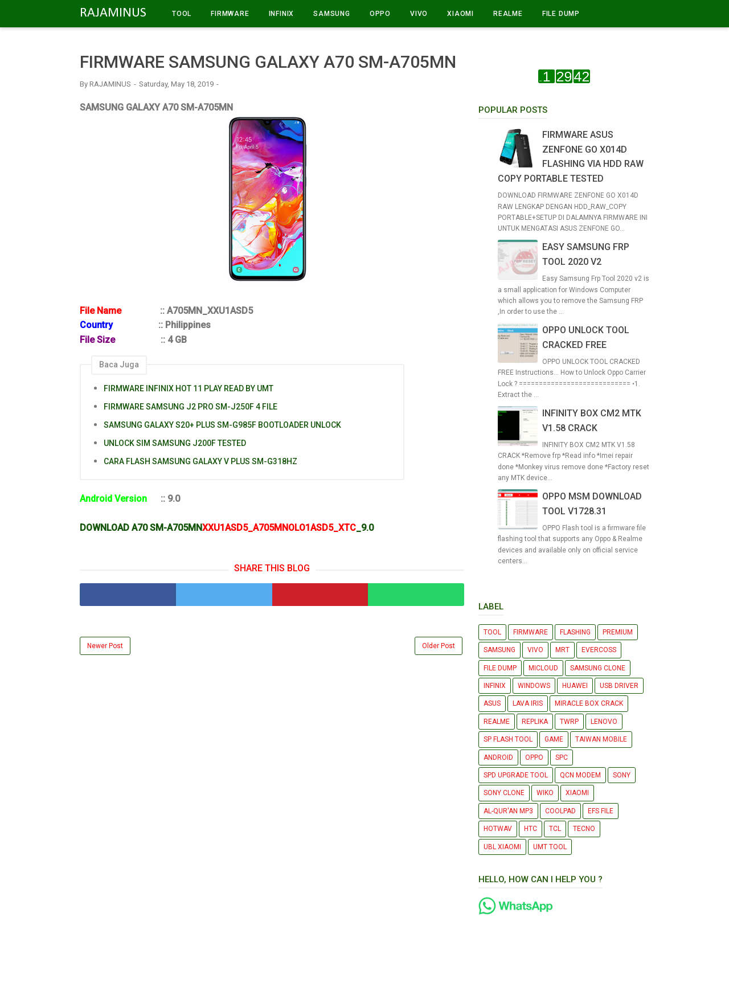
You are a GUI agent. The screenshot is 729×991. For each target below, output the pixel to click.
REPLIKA (535, 722)
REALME (508, 14)
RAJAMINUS (113, 13)
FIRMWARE (230, 14)
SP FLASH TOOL (508, 739)
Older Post (438, 646)
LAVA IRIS (528, 703)
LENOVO (604, 722)
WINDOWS (534, 686)
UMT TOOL (550, 847)
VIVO (419, 14)
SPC (561, 757)
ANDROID (498, 757)
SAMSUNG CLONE (597, 668)
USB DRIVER (619, 686)
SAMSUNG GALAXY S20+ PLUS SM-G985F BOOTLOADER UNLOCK (222, 424)
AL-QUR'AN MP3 (508, 811)
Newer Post (105, 646)
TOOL (181, 14)
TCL (555, 829)
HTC (530, 829)
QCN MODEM (580, 775)
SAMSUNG (331, 14)
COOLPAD (560, 811)
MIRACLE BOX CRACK (589, 703)
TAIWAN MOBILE (601, 739)
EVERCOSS (598, 650)
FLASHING (575, 632)
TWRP (569, 722)
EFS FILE (600, 811)
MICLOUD (543, 668)
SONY (621, 775)
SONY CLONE (504, 793)
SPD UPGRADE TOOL (516, 775)
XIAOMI (460, 14)
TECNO (584, 829)
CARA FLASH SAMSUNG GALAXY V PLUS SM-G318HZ (200, 461)
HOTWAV (498, 829)
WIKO (545, 793)
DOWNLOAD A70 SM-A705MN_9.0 (227, 527)
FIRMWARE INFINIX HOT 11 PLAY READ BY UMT (188, 388)
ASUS (492, 703)
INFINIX (281, 14)
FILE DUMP (561, 14)
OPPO (380, 14)
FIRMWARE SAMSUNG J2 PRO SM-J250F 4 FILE (190, 406)
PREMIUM (618, 632)
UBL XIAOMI (502, 847)
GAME (553, 739)
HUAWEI (575, 686)
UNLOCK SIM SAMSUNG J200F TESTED (175, 443)
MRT (562, 650)
